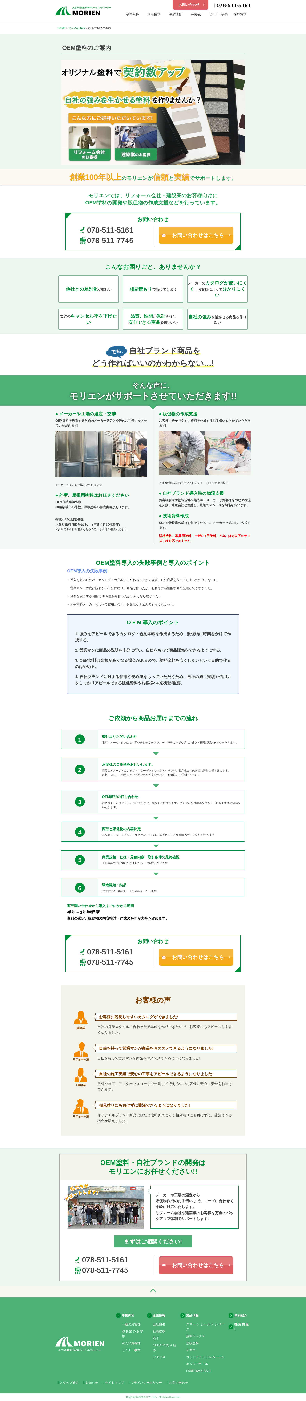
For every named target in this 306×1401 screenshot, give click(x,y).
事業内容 (128, 1315)
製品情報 (175, 14)
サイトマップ (113, 1382)
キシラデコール (197, 1364)
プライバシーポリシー (145, 1382)
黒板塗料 (192, 1343)
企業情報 (154, 14)
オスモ (191, 1350)
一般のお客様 (131, 1324)
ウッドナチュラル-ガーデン (205, 1357)
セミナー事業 (218, 14)
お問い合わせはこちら (198, 235)
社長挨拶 (159, 1331)
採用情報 (240, 14)
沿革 (156, 1338)
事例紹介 (197, 14)
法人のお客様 (77, 28)
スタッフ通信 (67, 1382)
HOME (61, 28)
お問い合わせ (192, 5)
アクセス (159, 1357)
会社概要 (159, 1324)
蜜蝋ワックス (195, 1336)
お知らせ (90, 1382)
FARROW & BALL (198, 1371)
